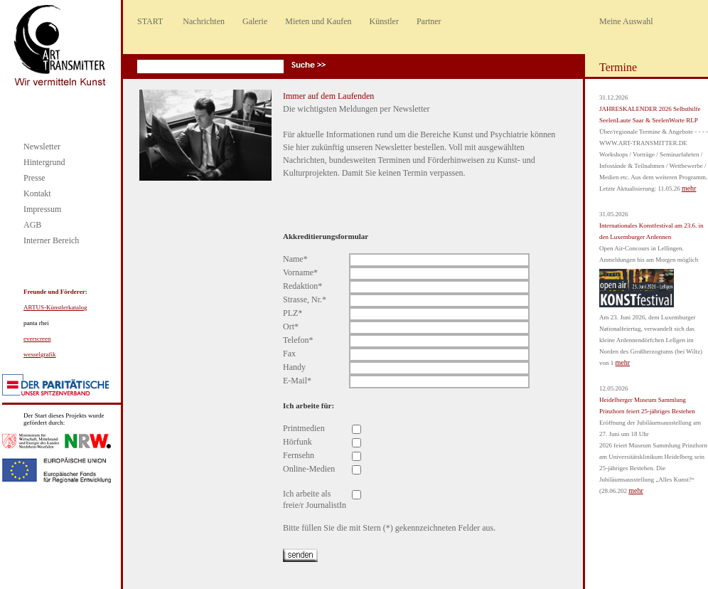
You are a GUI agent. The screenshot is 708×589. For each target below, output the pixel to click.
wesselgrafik (39, 354)
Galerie (254, 21)
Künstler (384, 21)
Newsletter (41, 147)
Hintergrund (44, 162)
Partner (429, 21)
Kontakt (37, 193)
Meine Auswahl (626, 21)
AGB (32, 225)
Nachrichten (204, 21)
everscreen (36, 338)
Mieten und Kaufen (318, 21)
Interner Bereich (51, 240)
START (150, 21)
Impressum (42, 209)
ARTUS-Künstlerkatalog (55, 307)
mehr (689, 188)
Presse (34, 178)
